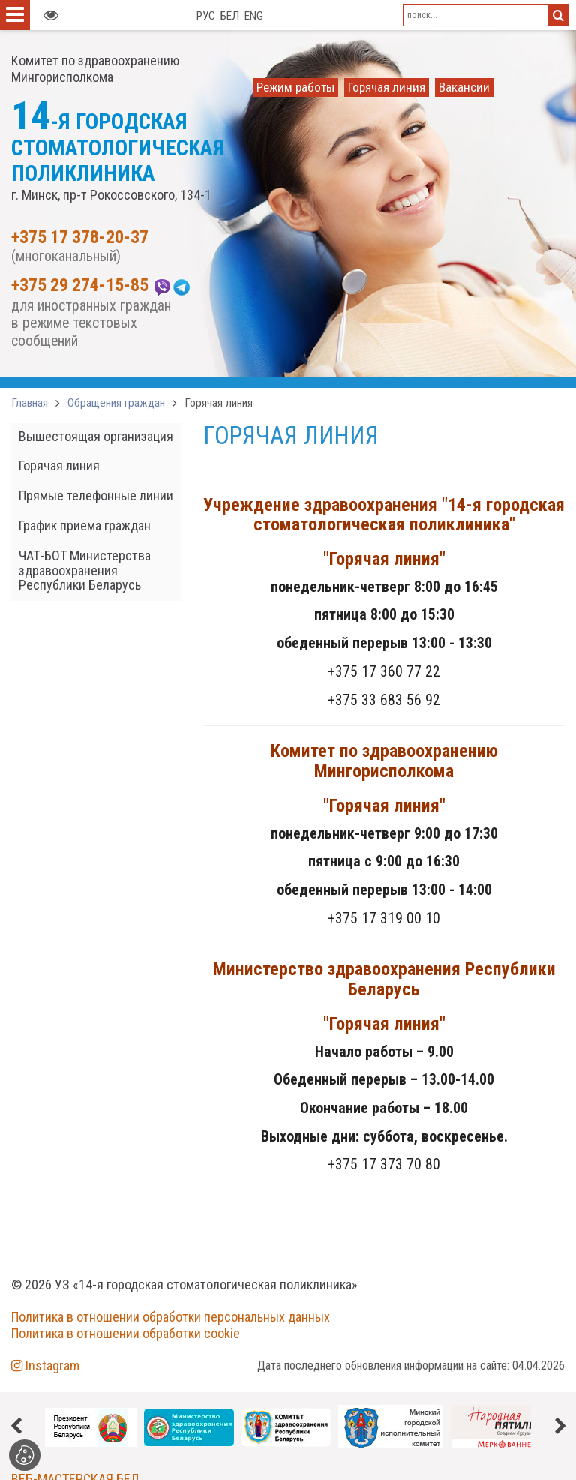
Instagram (45, 1365)
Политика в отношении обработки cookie (125, 1333)
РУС (205, 16)
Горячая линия (218, 403)
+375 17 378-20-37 (79, 238)
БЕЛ (229, 16)
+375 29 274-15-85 (79, 286)
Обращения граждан (116, 403)
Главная (29, 403)
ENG (253, 16)
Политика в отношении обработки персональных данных (170, 1317)
